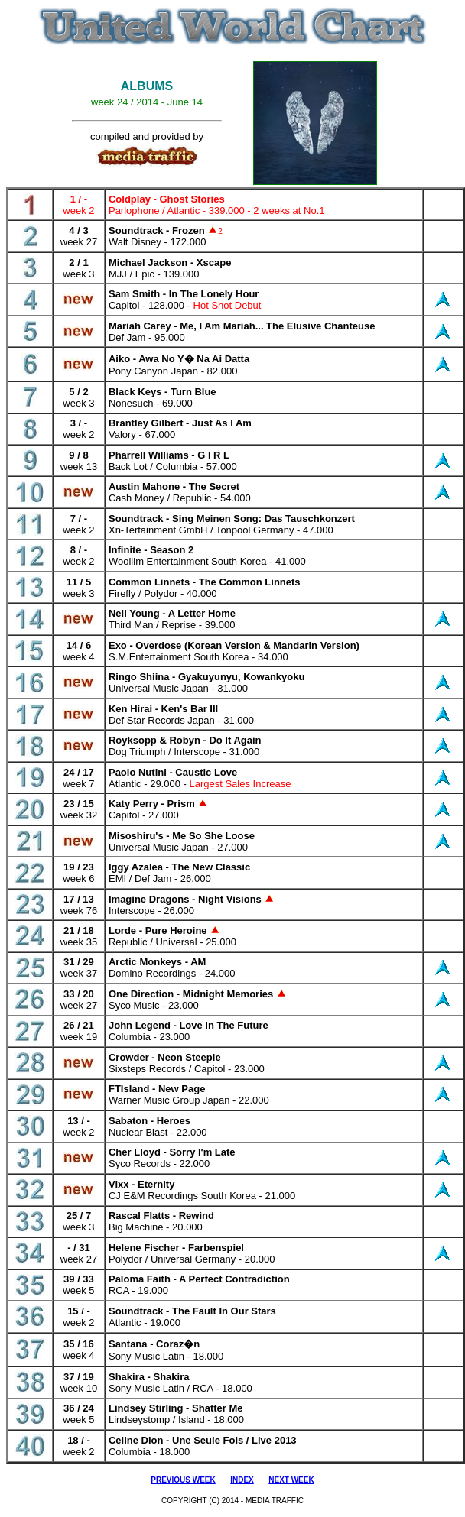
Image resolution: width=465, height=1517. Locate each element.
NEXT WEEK (291, 1480)
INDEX (242, 1480)
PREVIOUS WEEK (183, 1480)
